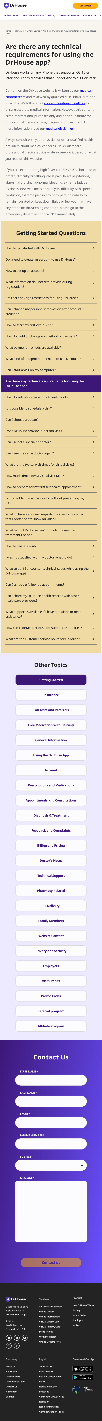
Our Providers (90, 15)
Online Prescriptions (49, 1316)
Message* (27, 1178)
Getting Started (33, 30)
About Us (10, 1366)
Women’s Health (47, 1336)
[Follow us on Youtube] (25, 1338)
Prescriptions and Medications (51, 785)
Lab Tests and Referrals (51, 710)
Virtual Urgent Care (49, 1321)
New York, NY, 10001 (16, 1329)
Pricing (51, 15)
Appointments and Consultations (51, 800)
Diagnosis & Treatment (51, 815)
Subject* (26, 1156)
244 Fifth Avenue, (15, 1325)
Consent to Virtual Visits (51, 1396)
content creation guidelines (64, 103)
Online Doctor (11, 15)
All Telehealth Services (50, 1306)
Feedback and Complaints (51, 830)
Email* (25, 1114)
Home (8, 30)
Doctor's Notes (51, 860)
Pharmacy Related (51, 890)
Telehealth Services (69, 15)
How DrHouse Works (33, 15)
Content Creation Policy (51, 1411)
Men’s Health (46, 1331)
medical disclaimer (59, 128)
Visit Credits (51, 981)
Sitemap (10, 1396)
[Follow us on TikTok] (17, 1346)
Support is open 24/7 (16, 1310)
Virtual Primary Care (49, 1326)
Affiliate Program (51, 1026)
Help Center (19, 30)
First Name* (29, 1071)
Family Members (51, 920)
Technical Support (51, 875)
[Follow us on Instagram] (9, 1346)
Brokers (76, 1325)
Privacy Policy (46, 1371)
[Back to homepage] (19, 1299)
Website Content (51, 936)
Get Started (85, 5)
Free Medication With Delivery (51, 725)
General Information (51, 740)
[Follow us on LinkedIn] (17, 1338)
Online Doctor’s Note (50, 1341)
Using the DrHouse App (51, 755)
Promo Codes (51, 996)
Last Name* (28, 1093)
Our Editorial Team (15, 1381)
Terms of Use (45, 1366)
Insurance (51, 695)
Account (51, 770)
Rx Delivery (51, 905)
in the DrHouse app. (16, 1314)
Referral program (51, 1011)
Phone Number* (32, 1135)
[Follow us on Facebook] (9, 1338)
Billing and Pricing (51, 845)
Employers (51, 966)
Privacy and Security (51, 951)
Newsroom (11, 1391)
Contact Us (11, 1386)
